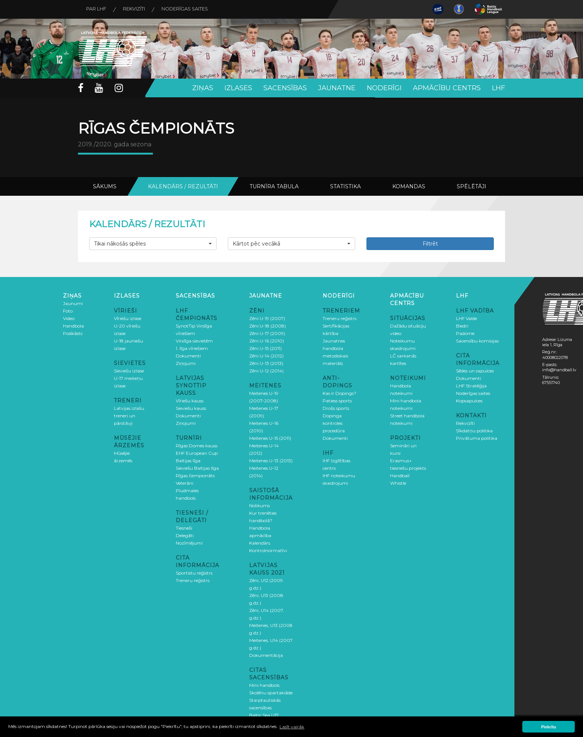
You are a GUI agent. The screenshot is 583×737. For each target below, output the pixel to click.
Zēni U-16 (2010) (266, 340)
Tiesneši (184, 527)
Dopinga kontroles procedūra (334, 422)
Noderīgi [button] (384, 88)
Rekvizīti (137, 9)
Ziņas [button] (202, 88)
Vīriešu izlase (127, 318)
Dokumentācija (266, 655)
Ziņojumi (186, 363)
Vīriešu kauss (189, 400)
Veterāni (184, 482)
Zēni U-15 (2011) (265, 348)
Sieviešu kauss (191, 408)
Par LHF (97, 9)
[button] (153, 243)
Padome (465, 333)
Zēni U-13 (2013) (266, 363)
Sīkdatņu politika (474, 430)
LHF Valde (466, 318)
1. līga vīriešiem (192, 348)
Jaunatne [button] (337, 88)
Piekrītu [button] (548, 727)
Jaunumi (73, 303)
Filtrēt (430, 243)
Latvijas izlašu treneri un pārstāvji (129, 415)
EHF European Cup (197, 453)
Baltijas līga (188, 460)
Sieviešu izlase (129, 370)
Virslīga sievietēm (194, 340)
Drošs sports (336, 408)
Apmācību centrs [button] (447, 88)
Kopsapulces (469, 400)
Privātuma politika (476, 438)
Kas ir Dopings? (339, 393)
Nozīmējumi (189, 542)
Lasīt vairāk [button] (292, 727)
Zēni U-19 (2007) (267, 318)
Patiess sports (337, 400)
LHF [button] (498, 88)
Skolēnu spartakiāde (271, 692)
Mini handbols (264, 685)
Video (69, 318)
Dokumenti (188, 355)
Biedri (462, 325)
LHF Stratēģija (471, 385)
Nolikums (259, 505)
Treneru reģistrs (192, 580)
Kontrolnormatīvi (268, 550)
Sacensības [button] (285, 88)
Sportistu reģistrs (194, 572)
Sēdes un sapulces (475, 370)
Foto (68, 310)
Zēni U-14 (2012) (266, 355)
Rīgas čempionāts (195, 475)
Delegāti (185, 535)
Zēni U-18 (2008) (267, 325)
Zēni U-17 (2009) (267, 333)
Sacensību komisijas (477, 340)
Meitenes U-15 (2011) (270, 438)
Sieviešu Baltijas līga (197, 467)
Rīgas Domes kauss (196, 445)
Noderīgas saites (191, 9)
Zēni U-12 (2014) (266, 370)
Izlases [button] (238, 88)
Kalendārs (259, 542)
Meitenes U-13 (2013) (271, 460)
